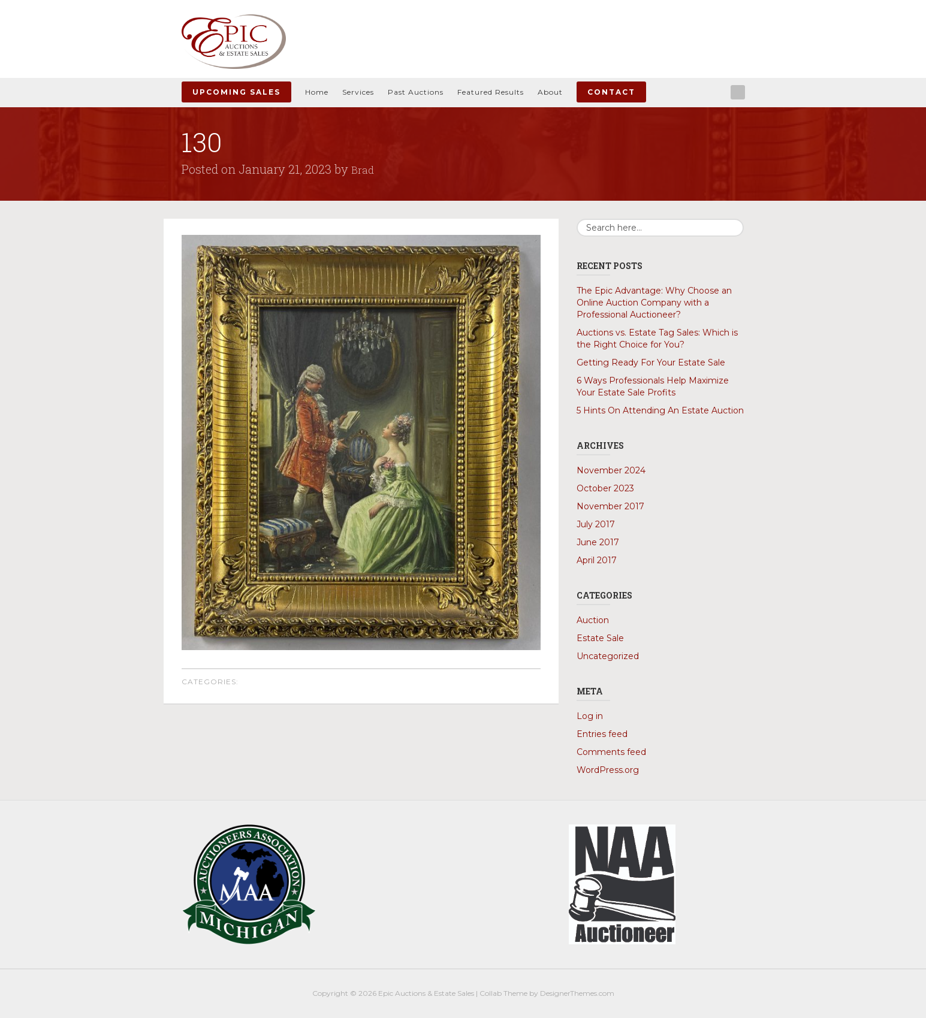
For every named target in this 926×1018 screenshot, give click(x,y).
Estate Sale (600, 638)
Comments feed (611, 752)
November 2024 (611, 470)
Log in (590, 716)
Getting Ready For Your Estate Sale (651, 362)
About (550, 91)
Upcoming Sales (236, 91)
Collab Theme (503, 993)
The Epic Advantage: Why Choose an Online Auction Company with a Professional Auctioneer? (654, 302)
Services (358, 91)
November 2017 (610, 506)
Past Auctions (416, 91)
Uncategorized (608, 656)
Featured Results (490, 91)
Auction (593, 620)
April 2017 (597, 560)
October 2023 (605, 488)
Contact (611, 91)
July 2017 (596, 524)
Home (316, 91)
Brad (363, 169)
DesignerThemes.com (577, 993)
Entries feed (602, 734)
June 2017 (598, 542)
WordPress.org (608, 770)
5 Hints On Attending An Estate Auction (660, 410)
